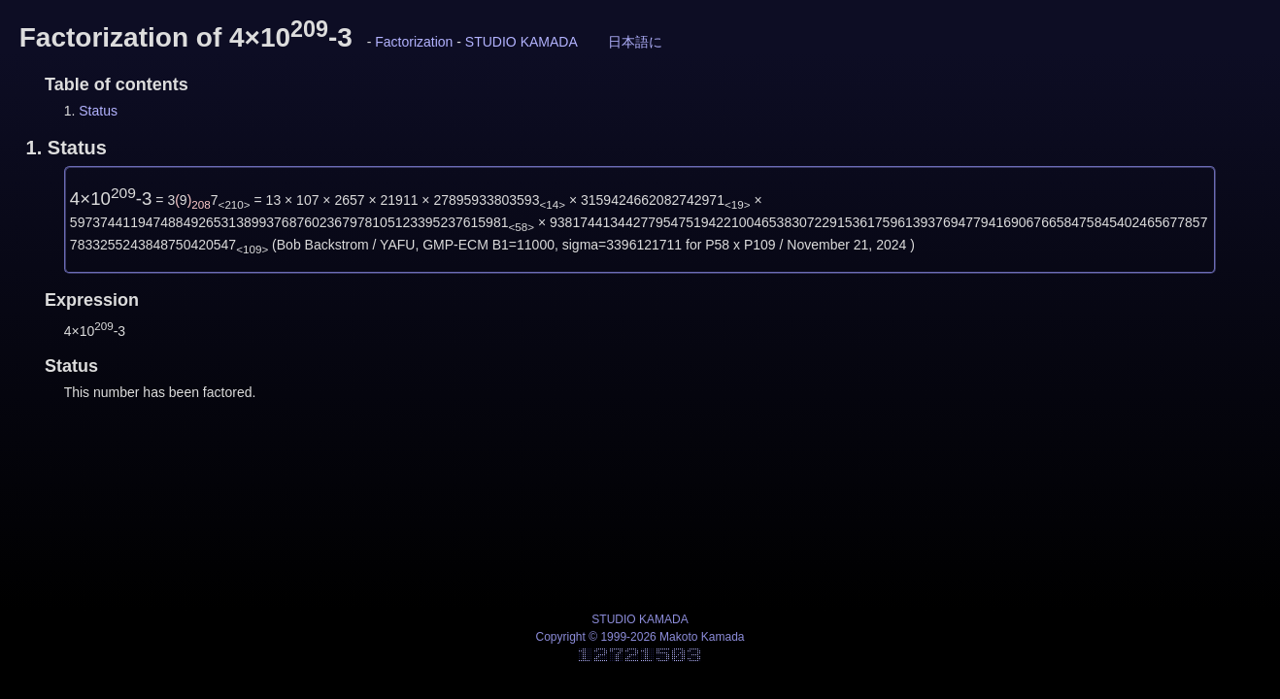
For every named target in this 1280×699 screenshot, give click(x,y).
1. (66, 147)
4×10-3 (111, 198)
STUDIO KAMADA (521, 42)
